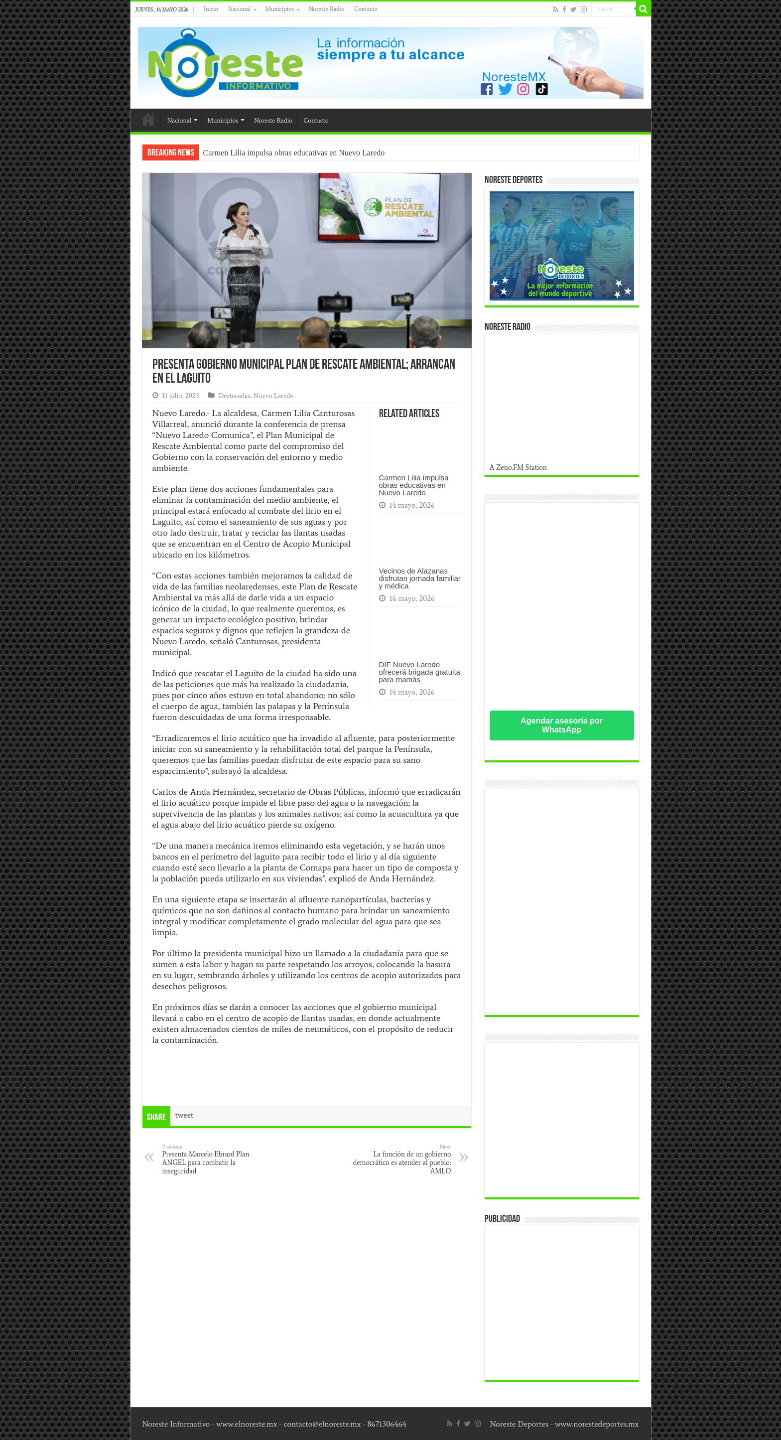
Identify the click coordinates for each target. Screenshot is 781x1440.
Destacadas (235, 395)
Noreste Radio (326, 8)
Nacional (239, 8)
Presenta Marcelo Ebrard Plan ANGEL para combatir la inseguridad (213, 1159)
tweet (184, 1115)
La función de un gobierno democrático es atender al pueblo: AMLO (400, 1159)
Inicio (211, 8)
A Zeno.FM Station (518, 467)
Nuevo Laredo (274, 395)
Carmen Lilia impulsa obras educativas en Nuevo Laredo (294, 152)
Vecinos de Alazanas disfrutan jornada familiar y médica (420, 578)
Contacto (365, 8)
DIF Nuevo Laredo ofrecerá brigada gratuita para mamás (419, 672)
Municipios (279, 8)
